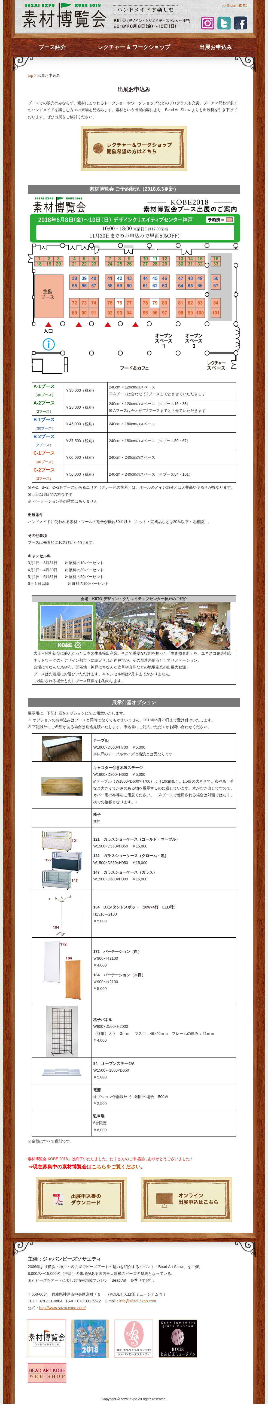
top (30, 75)
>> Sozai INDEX (234, 6)
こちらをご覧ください (116, 1166)
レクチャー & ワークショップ (134, 47)
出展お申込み (215, 47)
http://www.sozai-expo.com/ (62, 1308)
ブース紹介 (52, 47)
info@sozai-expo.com (137, 1301)
